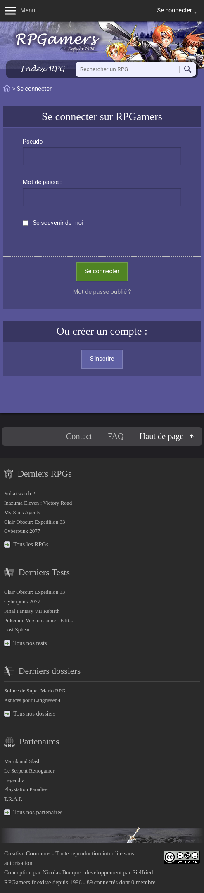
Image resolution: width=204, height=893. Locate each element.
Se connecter (102, 271)
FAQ (116, 436)
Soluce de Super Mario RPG (35, 690)
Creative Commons (27, 853)
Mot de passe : (42, 182)
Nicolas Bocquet (62, 872)
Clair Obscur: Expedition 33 (34, 522)
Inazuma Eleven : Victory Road (38, 503)
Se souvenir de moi (58, 223)
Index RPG (42, 69)
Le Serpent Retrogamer (29, 771)
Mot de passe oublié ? (102, 291)
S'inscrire (102, 358)
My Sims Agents (22, 512)
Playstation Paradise (25, 789)
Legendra (14, 780)
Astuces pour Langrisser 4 (32, 700)
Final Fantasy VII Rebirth (31, 611)
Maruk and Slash (22, 761)
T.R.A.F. (13, 799)
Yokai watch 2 (19, 493)
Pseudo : (34, 141)
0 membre (143, 882)
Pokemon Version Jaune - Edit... (39, 620)
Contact (79, 436)
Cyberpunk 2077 (22, 531)
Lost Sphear (17, 629)
